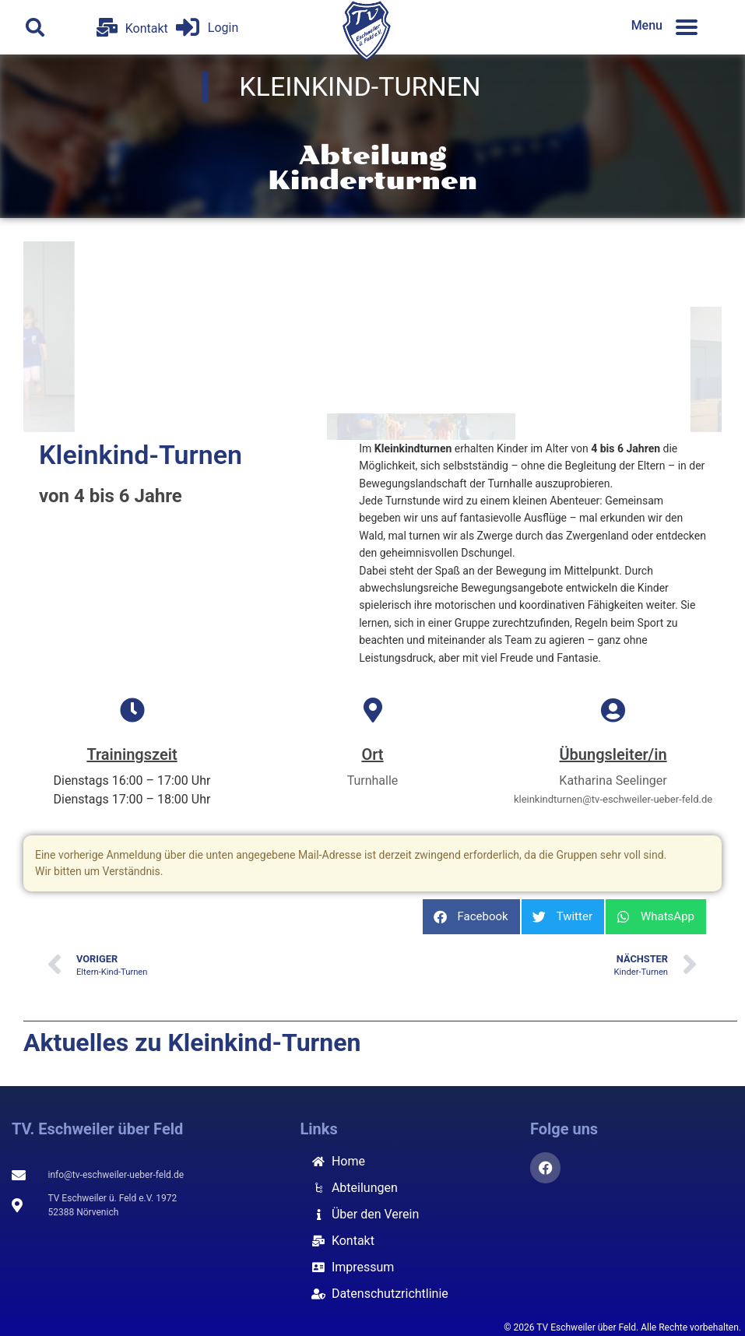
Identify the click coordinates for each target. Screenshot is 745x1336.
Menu (646, 25)
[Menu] (686, 27)
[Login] (187, 27)
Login (223, 27)
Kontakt (146, 28)
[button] (35, 27)
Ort (372, 754)
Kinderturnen (373, 180)
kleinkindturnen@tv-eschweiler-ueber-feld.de (613, 799)
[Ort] (372, 710)
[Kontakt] (107, 27)
